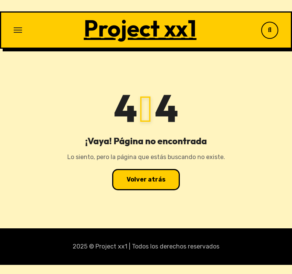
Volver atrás (146, 179)
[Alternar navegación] (18, 30)
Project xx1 (140, 28)
